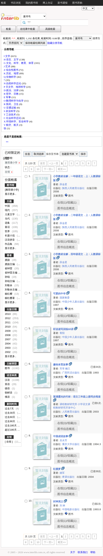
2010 (8, 326)
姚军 (62, 472)
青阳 (62, 333)
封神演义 (58, 501)
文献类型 (12, 363)
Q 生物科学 (10, 76)
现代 (8, 210)
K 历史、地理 (11, 73)
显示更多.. (10, 194)
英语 (8, 384)
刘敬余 (9, 285)
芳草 (62, 368)
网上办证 (48, 2)
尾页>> (62, 169)
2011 (8, 322)
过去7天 (9, 408)
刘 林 (62, 505)
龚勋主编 (10, 264)
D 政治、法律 (11, 90)
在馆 (9, 437)
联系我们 (83, 552)
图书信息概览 (66, 208)
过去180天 (11, 425)
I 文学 (7, 56)
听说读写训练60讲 (63, 329)
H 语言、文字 (11, 59)
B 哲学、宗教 (11, 93)
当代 (8, 218)
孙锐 (8, 276)
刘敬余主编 (11, 289)
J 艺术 (7, 66)
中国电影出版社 (71, 509)
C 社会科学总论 (13, 118)
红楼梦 (57, 469)
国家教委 (65, 297)
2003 (8, 347)
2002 (8, 352)
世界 (8, 231)
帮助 (92, 552)
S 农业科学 (10, 111)
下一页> (48, 169)
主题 (9, 201)
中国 (8, 205)
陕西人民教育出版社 (73, 188)
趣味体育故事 (61, 364)
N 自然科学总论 (13, 83)
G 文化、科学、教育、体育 (19, 63)
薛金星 (63, 184)
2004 (8, 343)
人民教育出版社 (71, 411)
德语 (8, 388)
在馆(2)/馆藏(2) (67, 455)
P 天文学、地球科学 (15, 86)
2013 (8, 314)
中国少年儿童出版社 (73, 301)
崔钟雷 (9, 268)
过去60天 (10, 417)
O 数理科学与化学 (14, 100)
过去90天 (10, 421)
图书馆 (10, 185)
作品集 (9, 244)
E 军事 (8, 97)
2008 (8, 335)
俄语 (8, 396)
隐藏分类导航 (55, 43)
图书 (8, 368)
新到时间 (12, 404)
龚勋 (8, 259)
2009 (8, 330)
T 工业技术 (10, 114)
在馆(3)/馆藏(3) (67, 423)
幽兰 (67, 368)
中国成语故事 (61, 436)
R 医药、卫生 (11, 104)
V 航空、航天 (11, 124)
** (7, 142)
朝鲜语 (9, 392)
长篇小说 (10, 235)
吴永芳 (63, 440)
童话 (8, 227)
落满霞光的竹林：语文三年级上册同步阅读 (77, 396)
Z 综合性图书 (11, 69)
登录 (99, 8)
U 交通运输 (10, 107)
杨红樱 (9, 293)
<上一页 (53, 163)
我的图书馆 (32, 2)
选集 (8, 222)
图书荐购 (77, 2)
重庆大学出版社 (71, 444)
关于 (72, 552)
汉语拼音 (10, 239)
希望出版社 (68, 476)
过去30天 (10, 412)
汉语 (8, 379)
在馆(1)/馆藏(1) (67, 202)
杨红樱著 (10, 298)
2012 (8, 318)
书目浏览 (16, 2)
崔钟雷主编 (11, 272)
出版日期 (12, 309)
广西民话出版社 (71, 372)
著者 (9, 255)
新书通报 (63, 2)
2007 (8, 339)
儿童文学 (10, 214)
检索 (3, 2)
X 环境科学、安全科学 (16, 121)
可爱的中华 (59, 293)
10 (37, 169)
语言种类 (12, 375)
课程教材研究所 (69, 404)
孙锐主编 (10, 281)
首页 (42, 163)
